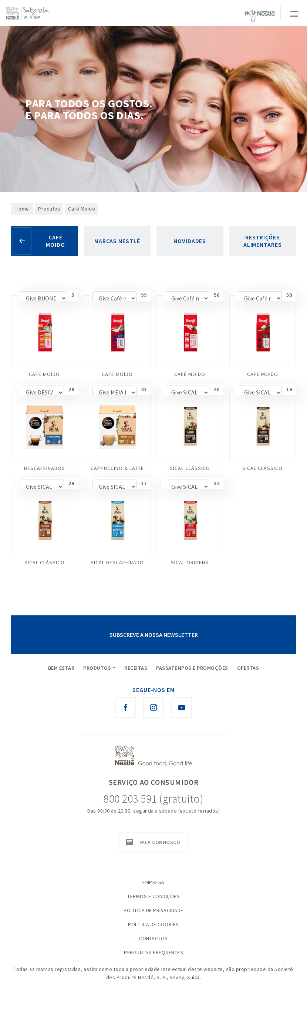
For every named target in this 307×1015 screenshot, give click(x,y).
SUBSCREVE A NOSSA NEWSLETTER (153, 634)
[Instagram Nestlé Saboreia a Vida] (153, 707)
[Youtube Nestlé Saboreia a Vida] (181, 707)
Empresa (153, 882)
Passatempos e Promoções (192, 668)
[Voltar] (22, 241)
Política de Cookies (153, 924)
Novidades (189, 241)
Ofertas (248, 668)
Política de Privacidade (153, 910)
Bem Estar (61, 668)
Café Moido (55, 240)
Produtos (49, 208)
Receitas (135, 668)
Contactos (153, 938)
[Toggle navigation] (293, 13)
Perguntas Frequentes (153, 952)
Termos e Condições (153, 896)
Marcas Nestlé (117, 241)
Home (22, 208)
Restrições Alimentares (262, 240)
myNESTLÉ (260, 16)
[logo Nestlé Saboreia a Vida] (29, 13)
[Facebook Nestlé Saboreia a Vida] (125, 707)
